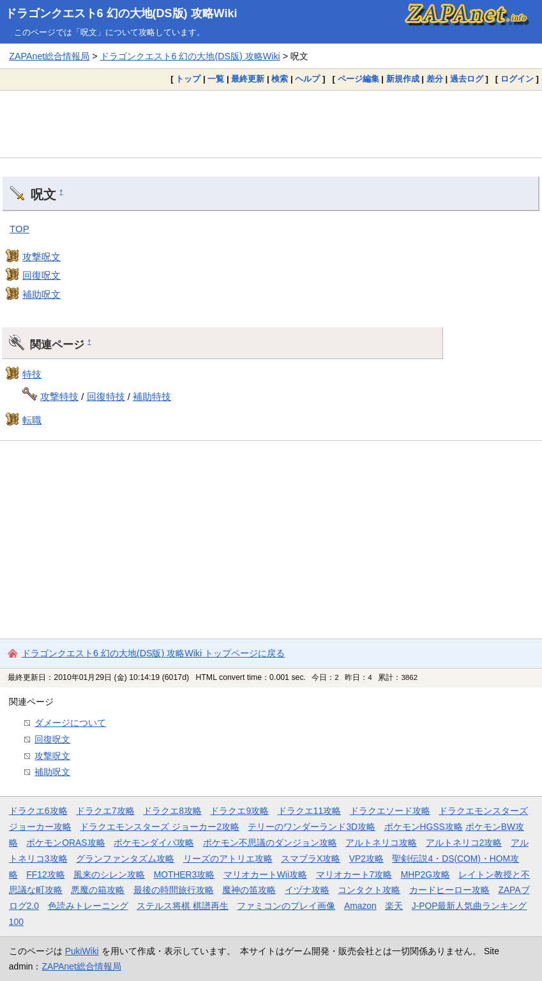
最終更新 (247, 79)
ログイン (517, 79)
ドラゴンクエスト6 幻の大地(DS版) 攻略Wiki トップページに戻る (153, 653)
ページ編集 (358, 79)
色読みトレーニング (88, 906)
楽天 (394, 906)
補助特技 (152, 396)
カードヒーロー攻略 (449, 890)
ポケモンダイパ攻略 (154, 842)
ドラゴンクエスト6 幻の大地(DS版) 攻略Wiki (121, 13)
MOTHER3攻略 (184, 874)
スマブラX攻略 (310, 858)
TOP (19, 228)
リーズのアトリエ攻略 (228, 858)
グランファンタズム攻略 (125, 858)
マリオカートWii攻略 (265, 874)
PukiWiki (82, 951)
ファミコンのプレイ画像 (286, 906)
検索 (279, 79)
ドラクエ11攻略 (309, 811)
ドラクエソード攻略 (390, 811)
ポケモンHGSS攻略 (423, 827)
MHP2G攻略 (425, 874)
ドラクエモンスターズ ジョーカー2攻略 (159, 827)
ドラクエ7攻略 (105, 811)
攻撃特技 (59, 396)
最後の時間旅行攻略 (173, 890)
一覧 (215, 79)
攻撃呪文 (41, 256)
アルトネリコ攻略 (381, 842)
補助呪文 (41, 294)
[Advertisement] (271, 123)
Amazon (360, 906)
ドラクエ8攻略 (172, 811)
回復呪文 (41, 275)
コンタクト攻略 (369, 890)
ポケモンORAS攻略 (65, 842)
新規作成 (402, 79)
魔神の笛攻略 (249, 890)
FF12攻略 (45, 874)
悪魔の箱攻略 (97, 890)
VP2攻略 (366, 858)
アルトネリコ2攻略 (464, 842)
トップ (188, 79)
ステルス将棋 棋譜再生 (183, 906)
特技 (31, 374)
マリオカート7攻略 (354, 874)
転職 (31, 420)
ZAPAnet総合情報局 (49, 56)
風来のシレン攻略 (109, 874)
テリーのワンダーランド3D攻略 (311, 827)
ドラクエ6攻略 (38, 811)
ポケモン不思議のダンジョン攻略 (270, 842)
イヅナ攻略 (307, 890)
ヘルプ (307, 79)
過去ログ (466, 79)
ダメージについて (70, 723)
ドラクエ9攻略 (239, 811)
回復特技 (106, 396)
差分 (434, 79)
